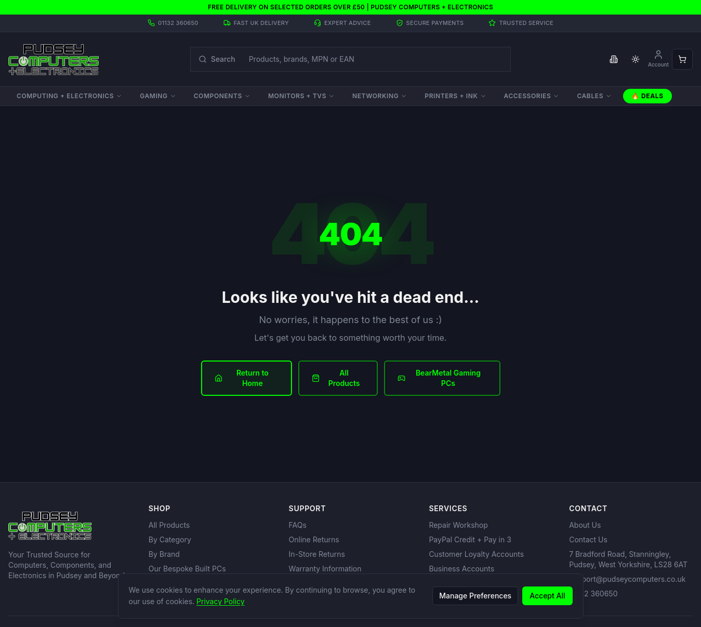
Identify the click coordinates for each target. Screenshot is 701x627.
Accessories (532, 96)
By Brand (164, 554)
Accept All (547, 595)
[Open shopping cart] (682, 59)
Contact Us (588, 539)
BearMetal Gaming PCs (439, 378)
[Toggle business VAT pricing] (613, 59)
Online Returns (314, 539)
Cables (594, 96)
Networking (379, 96)
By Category (170, 539)
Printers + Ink (455, 96)
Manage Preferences (475, 595)
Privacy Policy (220, 601)
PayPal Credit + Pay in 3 (470, 539)
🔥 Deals (647, 96)
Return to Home (242, 378)
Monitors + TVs (301, 96)
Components (222, 96)
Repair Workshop (458, 525)
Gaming (158, 96)
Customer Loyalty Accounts (476, 554)
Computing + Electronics (69, 96)
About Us (585, 525)
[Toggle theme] (635, 59)
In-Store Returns (317, 554)
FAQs (298, 525)
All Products (336, 378)
